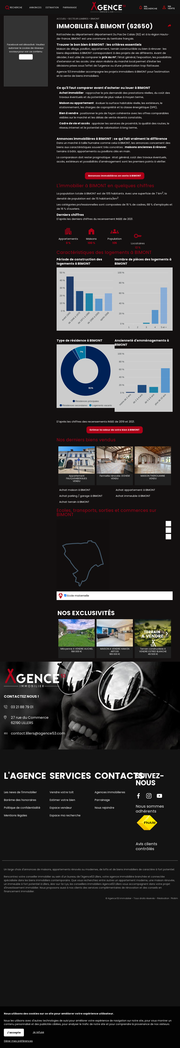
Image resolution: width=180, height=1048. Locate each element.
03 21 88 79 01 (22, 707)
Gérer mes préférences (18, 1041)
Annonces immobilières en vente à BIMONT (114, 175)
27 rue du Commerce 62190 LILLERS (30, 720)
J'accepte (14, 1032)
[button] (85, 401)
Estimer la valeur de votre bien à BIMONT (115, 429)
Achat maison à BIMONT (74, 490)
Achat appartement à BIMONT (135, 490)
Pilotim (174, 898)
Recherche (13, 8)
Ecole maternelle (73, 596)
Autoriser (26, 56)
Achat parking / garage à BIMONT (80, 496)
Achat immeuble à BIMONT (133, 496)
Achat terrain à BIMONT (74, 502)
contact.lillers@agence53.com (38, 733)
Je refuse (38, 1032)
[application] (86, 299)
